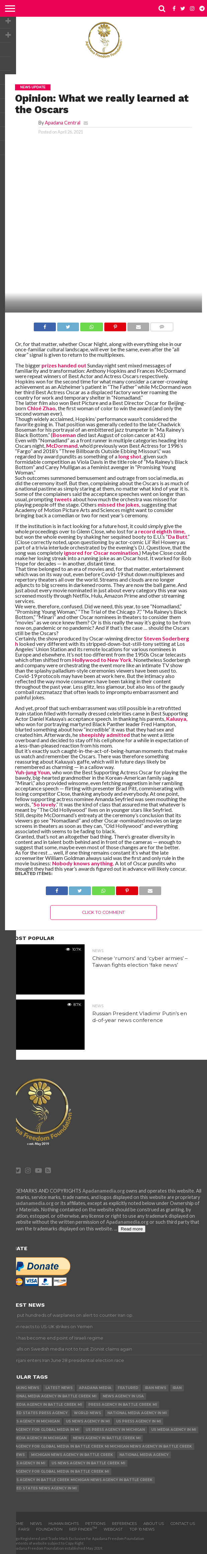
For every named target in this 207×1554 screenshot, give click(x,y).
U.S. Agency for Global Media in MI (43, 1430)
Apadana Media (95, 1388)
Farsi (23, 1529)
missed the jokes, (119, 504)
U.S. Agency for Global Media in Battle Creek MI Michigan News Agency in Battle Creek (99, 1446)
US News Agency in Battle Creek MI (88, 1463)
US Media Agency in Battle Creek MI (44, 1404)
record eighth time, (162, 531)
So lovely (44, 804)
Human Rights (63, 1523)
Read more (132, 1228)
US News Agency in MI (88, 1421)
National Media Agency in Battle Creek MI (51, 1396)
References (124, 1523)
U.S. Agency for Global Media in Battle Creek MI (58, 1471)
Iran (177, 1388)
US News (16, 1455)
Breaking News (23, 1388)
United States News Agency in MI (42, 1488)
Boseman (64, 435)
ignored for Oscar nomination (100, 552)
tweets (63, 499)
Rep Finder (83, 1529)
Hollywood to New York (101, 660)
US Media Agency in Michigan (37, 1438)
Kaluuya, (176, 718)
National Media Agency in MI (137, 1413)
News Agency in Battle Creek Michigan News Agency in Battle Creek (79, 1480)
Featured (128, 1388)
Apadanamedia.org (103, 1191)
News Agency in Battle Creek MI (106, 1438)
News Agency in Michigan (33, 1421)
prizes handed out (63, 365)
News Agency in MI (26, 1463)
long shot (129, 456)
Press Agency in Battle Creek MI (122, 1404)
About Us (153, 1523)
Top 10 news (141, 1529)
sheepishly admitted (104, 734)
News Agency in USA (123, 1396)
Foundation (49, 1529)
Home (17, 1523)
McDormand (61, 445)
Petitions (95, 1523)
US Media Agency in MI (173, 1430)
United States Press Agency (37, 1413)
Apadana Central (62, 122)
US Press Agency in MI (138, 1421)
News (36, 1523)
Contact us (183, 1523)
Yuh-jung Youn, (33, 772)
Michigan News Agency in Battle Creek (72, 1455)
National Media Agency (144, 1455)
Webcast (113, 1529)
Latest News (59, 1388)
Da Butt (177, 536)
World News (87, 1413)
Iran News (155, 1388)
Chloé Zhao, (41, 408)
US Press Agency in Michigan (115, 1430)
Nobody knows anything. (82, 863)
